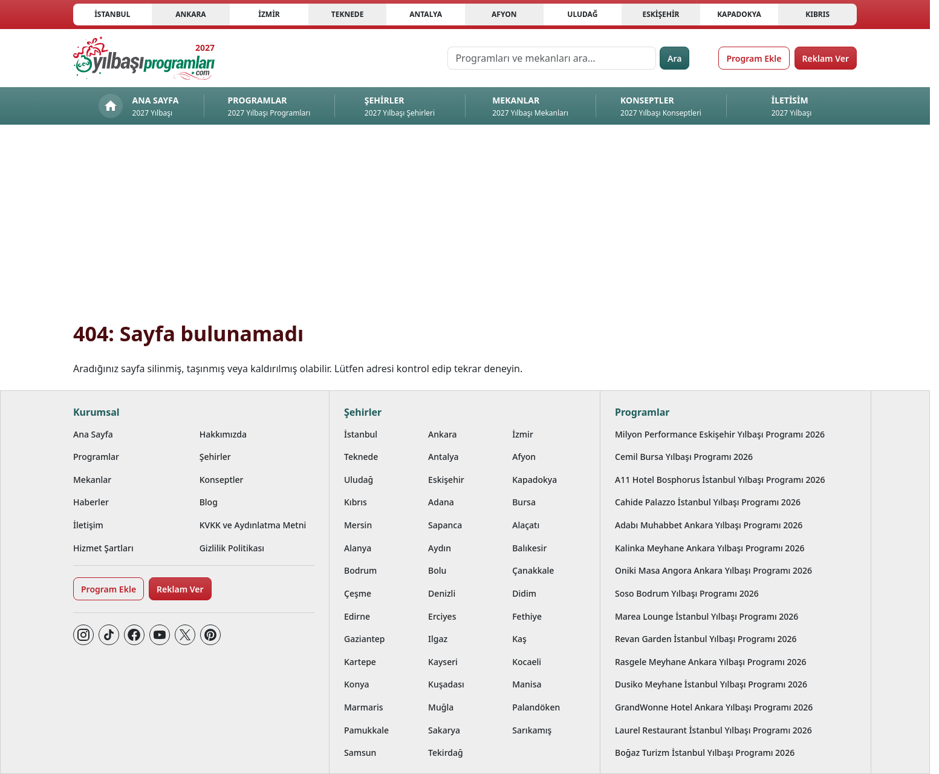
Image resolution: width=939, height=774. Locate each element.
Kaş (519, 638)
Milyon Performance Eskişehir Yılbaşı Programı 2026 (720, 434)
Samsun (360, 752)
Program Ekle (753, 58)
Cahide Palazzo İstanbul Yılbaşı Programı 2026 (708, 502)
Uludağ (582, 14)
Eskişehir (660, 14)
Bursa (524, 502)
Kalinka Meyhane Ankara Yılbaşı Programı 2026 (709, 548)
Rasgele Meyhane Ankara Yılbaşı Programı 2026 (711, 661)
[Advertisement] (465, 230)
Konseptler (222, 479)
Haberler (91, 502)
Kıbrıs (817, 14)
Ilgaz (437, 638)
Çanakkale (533, 570)
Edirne (357, 616)
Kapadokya (739, 14)
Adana (441, 502)
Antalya (425, 14)
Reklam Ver (825, 58)
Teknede (347, 14)
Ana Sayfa (93, 434)
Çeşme (357, 593)
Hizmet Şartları (103, 548)
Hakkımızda (223, 434)
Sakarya (444, 730)
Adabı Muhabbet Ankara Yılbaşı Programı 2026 (708, 525)
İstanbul (112, 14)
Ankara (190, 14)
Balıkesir (529, 548)
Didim (524, 593)
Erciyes (442, 616)
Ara (674, 58)
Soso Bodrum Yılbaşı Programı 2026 (687, 593)
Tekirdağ (445, 752)
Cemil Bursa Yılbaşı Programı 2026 (684, 456)
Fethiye (527, 616)
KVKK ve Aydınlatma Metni (253, 525)
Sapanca (445, 525)
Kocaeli (526, 661)
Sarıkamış (531, 730)
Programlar (96, 456)
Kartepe (360, 661)
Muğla (440, 707)
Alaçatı (525, 525)
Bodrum (360, 570)
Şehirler (215, 456)
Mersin (358, 525)
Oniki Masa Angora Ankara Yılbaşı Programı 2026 (713, 570)
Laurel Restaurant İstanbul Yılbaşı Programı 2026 (713, 730)
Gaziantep (364, 638)
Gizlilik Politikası (232, 548)
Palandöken (536, 707)
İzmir (268, 14)
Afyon (504, 14)
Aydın (439, 548)
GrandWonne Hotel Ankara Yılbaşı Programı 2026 (714, 707)
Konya (356, 684)
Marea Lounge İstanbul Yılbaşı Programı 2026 (706, 616)
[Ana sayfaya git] (144, 58)
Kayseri (443, 661)
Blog (209, 502)
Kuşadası (446, 684)
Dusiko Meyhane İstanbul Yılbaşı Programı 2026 (711, 684)
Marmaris (363, 707)
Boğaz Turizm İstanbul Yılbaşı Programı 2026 (704, 752)
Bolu (437, 570)
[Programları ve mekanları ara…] (551, 58)
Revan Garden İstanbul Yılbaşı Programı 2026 (706, 638)
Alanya (357, 548)
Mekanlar (92, 479)
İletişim (88, 525)
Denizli (441, 593)
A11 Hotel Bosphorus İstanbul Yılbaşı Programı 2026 (720, 479)
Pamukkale (366, 730)
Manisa (526, 684)
